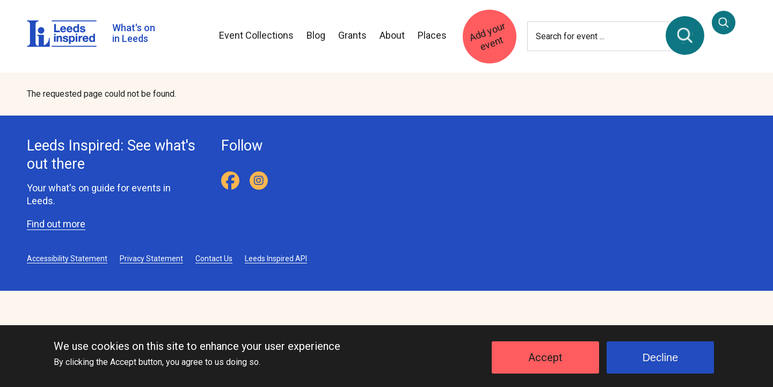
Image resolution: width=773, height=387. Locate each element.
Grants (352, 35)
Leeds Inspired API (276, 258)
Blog (316, 35)
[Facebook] (230, 180)
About (392, 35)
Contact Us (213, 258)
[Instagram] (259, 180)
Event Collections (256, 35)
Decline (661, 363)
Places (432, 35)
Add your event (487, 35)
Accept (545, 363)
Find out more (56, 224)
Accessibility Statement (67, 258)
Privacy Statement (151, 258)
